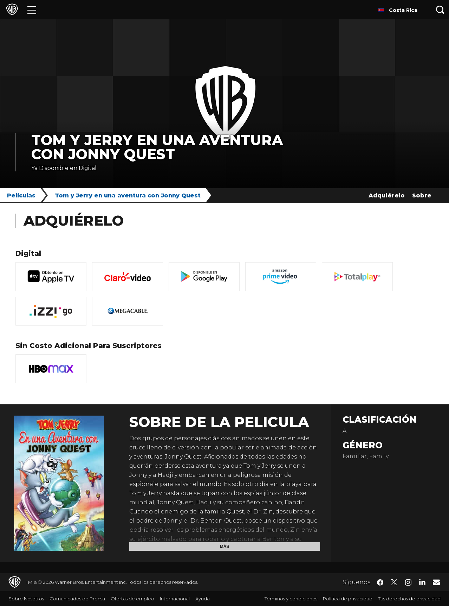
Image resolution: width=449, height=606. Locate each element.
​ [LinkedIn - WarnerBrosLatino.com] (422, 581)
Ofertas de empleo (132, 598)
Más (224, 546)
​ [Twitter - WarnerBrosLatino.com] (394, 582)
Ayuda (202, 598)
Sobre (421, 195)
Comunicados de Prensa (77, 598)
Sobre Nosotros (26, 598)
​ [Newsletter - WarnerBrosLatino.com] (436, 582)
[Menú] (32, 9)
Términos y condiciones (291, 598)
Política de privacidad (347, 598)
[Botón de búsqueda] (440, 9)
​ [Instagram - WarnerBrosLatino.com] (408, 582)
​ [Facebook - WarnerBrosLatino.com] (380, 582)
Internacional (175, 598)
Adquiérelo (387, 195)
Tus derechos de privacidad (409, 598)
